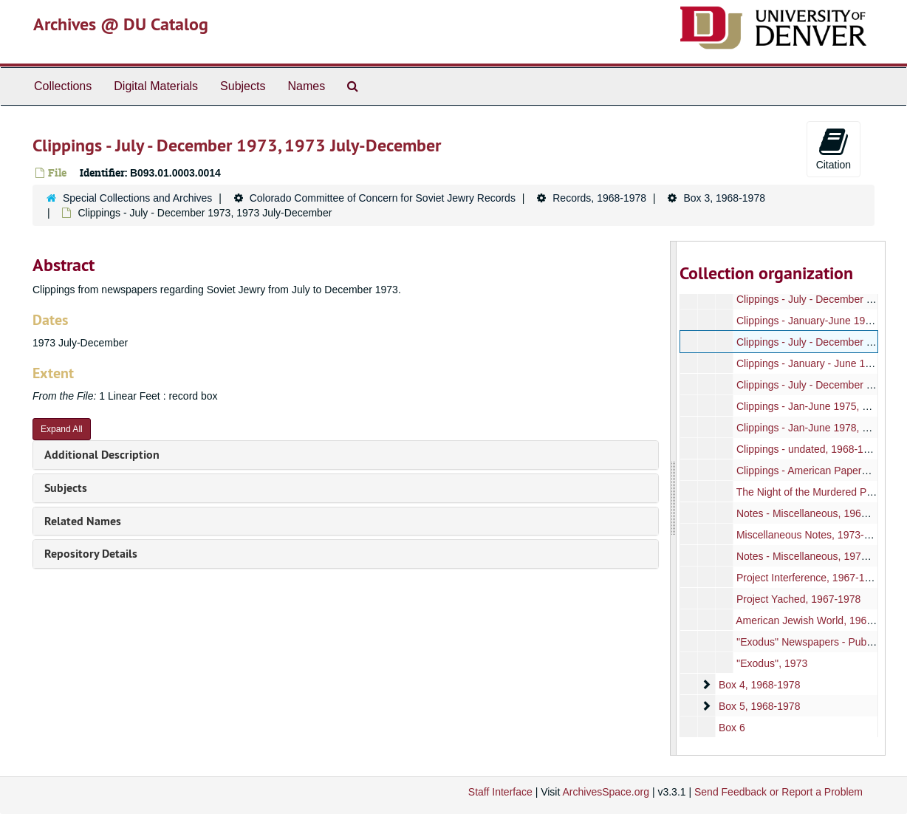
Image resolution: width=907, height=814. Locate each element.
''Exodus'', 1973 (771, 663)
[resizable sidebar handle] (674, 498)
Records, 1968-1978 (599, 198)
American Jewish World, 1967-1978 (817, 620)
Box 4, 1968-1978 (759, 685)
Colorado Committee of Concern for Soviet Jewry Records (383, 198)
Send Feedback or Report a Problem (778, 792)
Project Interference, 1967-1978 (808, 578)
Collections (63, 86)
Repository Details (90, 553)
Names (306, 86)
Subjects (242, 86)
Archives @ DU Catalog (120, 24)
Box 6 (731, 727)
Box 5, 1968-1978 (759, 706)
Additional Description (102, 454)
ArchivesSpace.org (605, 792)
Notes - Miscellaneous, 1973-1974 (814, 556)
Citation (833, 148)
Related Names (82, 521)
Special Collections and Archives (137, 198)
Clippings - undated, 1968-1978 (808, 449)
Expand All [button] (62, 429)
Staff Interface (500, 792)
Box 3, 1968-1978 (724, 198)
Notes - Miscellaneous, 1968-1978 (814, 513)
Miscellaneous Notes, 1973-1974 (811, 535)
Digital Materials (156, 86)
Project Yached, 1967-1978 (798, 599)
